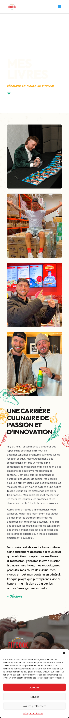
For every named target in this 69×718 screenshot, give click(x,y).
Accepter (34, 687)
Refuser (34, 696)
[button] (64, 653)
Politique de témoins (33, 713)
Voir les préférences (34, 706)
